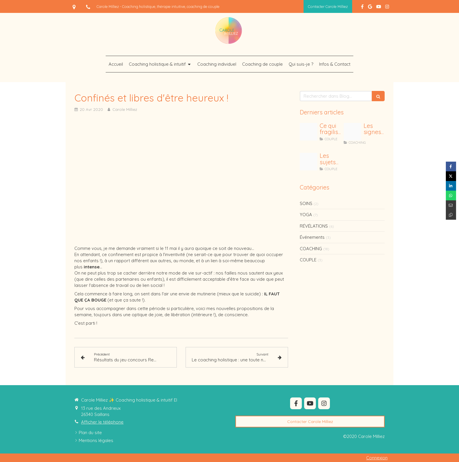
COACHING (311, 248)
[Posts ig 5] (308, 161)
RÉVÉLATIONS (314, 226)
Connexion (377, 458)
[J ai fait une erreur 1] (308, 132)
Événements (312, 237)
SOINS (306, 203)
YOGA (306, 214)
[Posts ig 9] (352, 132)
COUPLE (308, 260)
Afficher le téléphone (102, 422)
